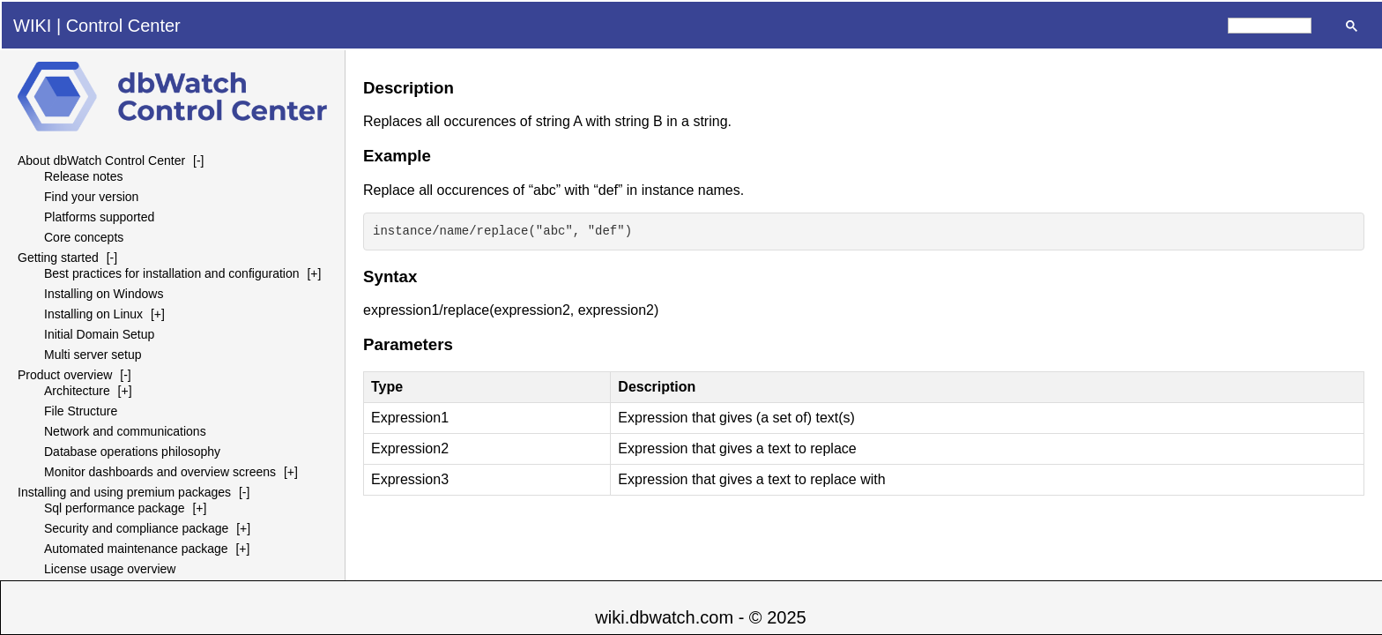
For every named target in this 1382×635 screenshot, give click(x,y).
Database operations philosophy (132, 451)
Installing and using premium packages (124, 492)
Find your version (91, 197)
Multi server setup (92, 354)
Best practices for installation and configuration (172, 273)
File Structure (80, 411)
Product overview (65, 375)
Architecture (77, 391)
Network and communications (125, 431)
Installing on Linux (93, 314)
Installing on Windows (103, 294)
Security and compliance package (136, 528)
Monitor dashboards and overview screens (160, 472)
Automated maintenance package (136, 549)
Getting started (58, 257)
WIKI (32, 25)
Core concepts (83, 237)
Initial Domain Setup (99, 334)
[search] (1270, 26)
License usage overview (109, 569)
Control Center (123, 25)
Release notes (83, 176)
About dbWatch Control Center (101, 160)
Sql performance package (114, 508)
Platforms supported (99, 217)
